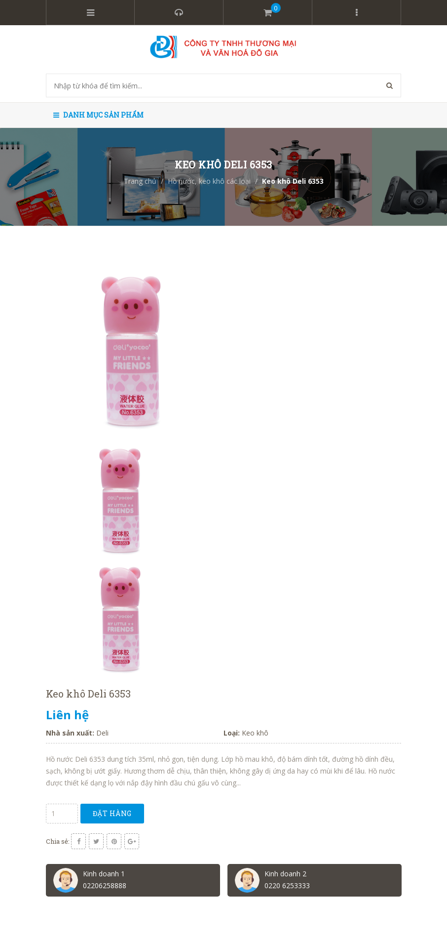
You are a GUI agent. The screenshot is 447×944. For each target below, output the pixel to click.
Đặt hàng (112, 813)
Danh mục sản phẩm (98, 115)
